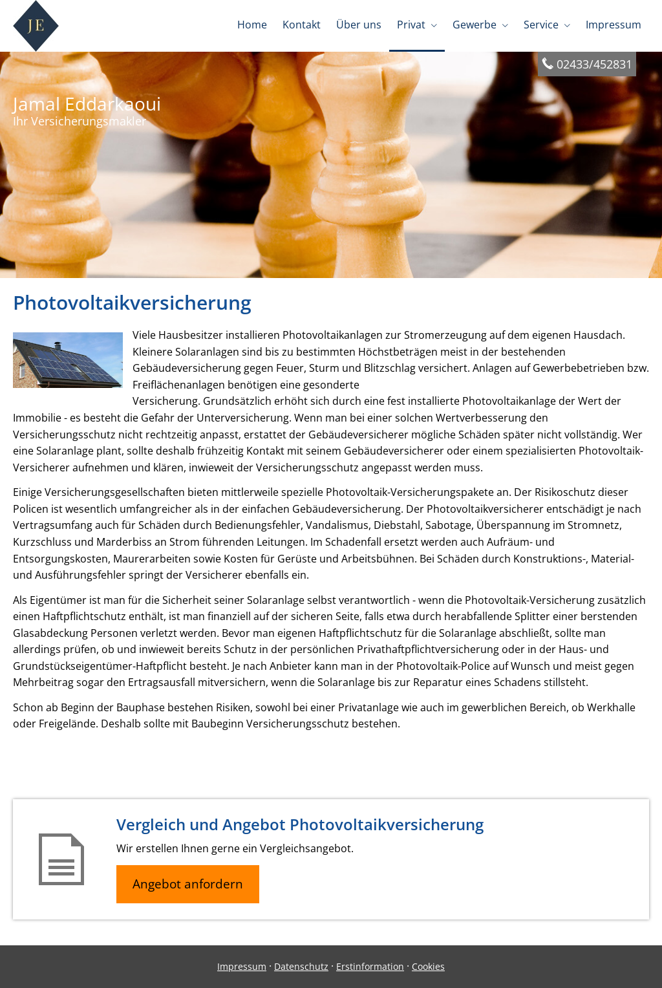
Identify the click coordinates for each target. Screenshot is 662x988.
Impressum (241, 966)
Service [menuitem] (541, 24)
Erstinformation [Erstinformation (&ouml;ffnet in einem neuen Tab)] (370, 966)
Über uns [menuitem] (358, 24)
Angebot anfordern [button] (188, 883)
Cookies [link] (428, 966)
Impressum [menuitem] (613, 24)
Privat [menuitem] (411, 24)
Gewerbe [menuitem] (474, 24)
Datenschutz (301, 966)
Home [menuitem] (252, 24)
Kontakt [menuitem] (302, 24)
